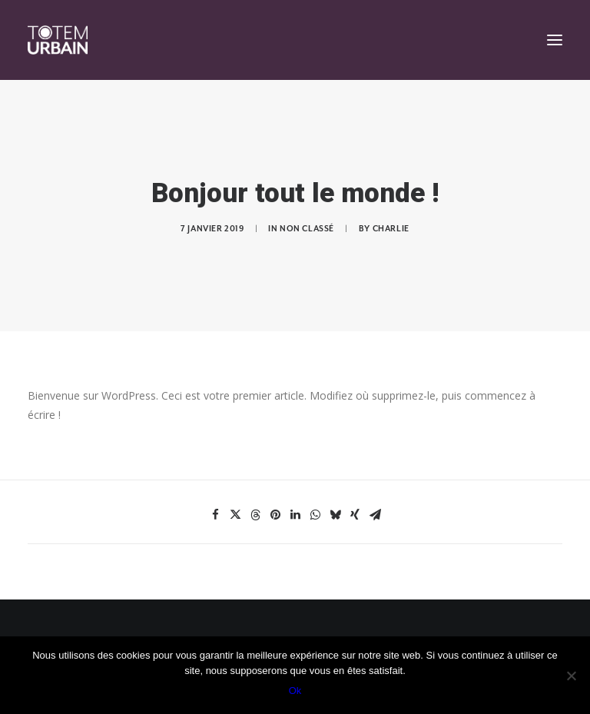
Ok (295, 690)
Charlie (391, 229)
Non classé (307, 229)
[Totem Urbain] (58, 40)
